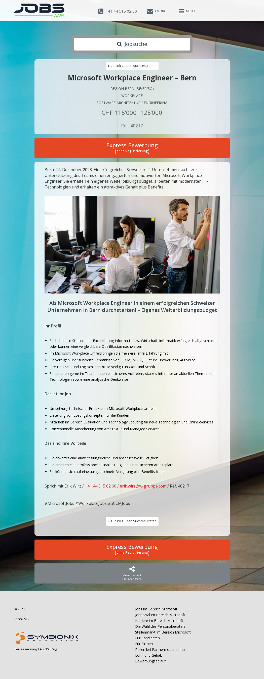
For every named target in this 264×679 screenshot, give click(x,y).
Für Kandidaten (147, 638)
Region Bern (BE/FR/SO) (132, 88)
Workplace (132, 95)
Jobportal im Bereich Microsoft (160, 614)
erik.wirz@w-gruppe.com (143, 486)
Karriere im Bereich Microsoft (159, 620)
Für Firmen (144, 643)
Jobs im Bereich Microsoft (156, 609)
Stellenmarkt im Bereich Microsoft (163, 632)
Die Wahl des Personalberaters (160, 626)
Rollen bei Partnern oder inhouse (161, 649)
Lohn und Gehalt (148, 655)
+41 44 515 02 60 (100, 486)
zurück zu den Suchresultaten (132, 65)
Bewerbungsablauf (150, 661)
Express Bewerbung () (132, 148)
